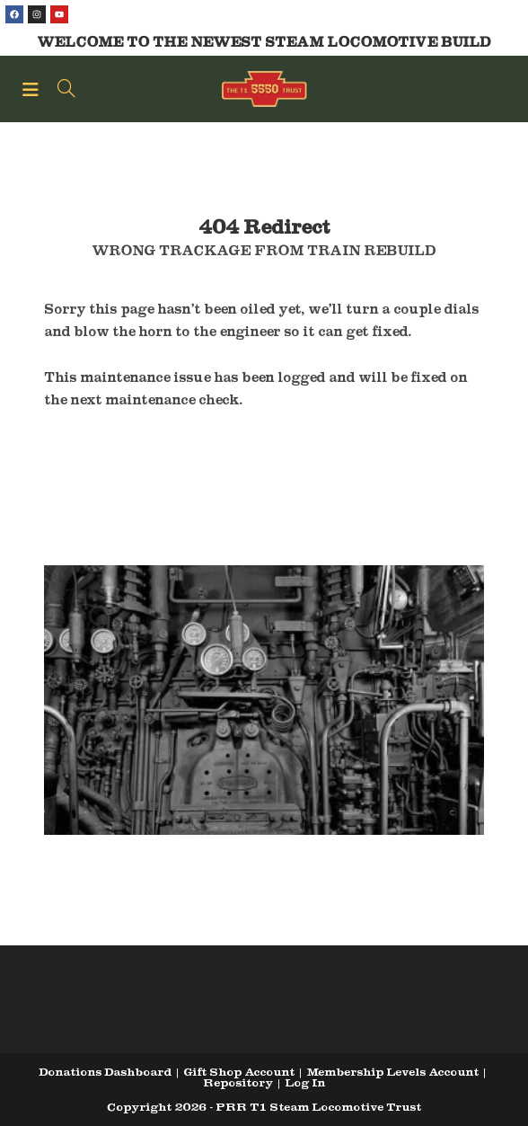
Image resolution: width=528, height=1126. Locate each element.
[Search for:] (60, 89)
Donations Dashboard (105, 1071)
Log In (305, 1082)
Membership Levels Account (392, 1071)
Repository (238, 1082)
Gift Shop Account (239, 1071)
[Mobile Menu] (33, 89)
